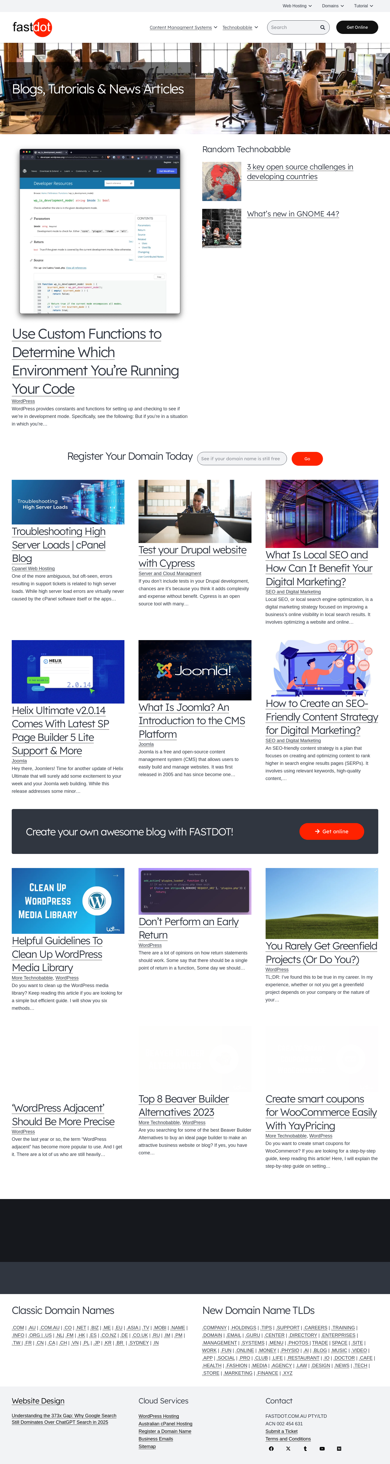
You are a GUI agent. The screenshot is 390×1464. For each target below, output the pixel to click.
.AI (306, 1350)
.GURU (252, 1335)
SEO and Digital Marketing (293, 592)
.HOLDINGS (243, 1327)
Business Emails (156, 1439)
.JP (96, 1342)
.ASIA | (133, 1327)
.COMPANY (214, 1327)
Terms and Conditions (288, 1439)
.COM (18, 1327)
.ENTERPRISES (338, 1335)
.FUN (225, 1350)
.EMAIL (233, 1335)
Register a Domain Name (165, 1431)
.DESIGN (320, 1365)
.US (48, 1335)
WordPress (23, 401)
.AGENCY (281, 1365)
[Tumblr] (305, 1449)
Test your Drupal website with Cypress (192, 556)
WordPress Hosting (159, 1416)
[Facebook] (271, 1449)
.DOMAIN (212, 1335)
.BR (119, 1342)
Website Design (38, 1400)
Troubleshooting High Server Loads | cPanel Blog (58, 545)
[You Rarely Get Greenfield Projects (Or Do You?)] (322, 903)
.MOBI (159, 1327)
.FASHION (236, 1365)
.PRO (244, 1358)
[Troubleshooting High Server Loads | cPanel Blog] (68, 502)
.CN (39, 1342)
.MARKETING (238, 1373)
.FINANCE (267, 1373)
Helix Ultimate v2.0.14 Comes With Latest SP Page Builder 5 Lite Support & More (60, 730)
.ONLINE (244, 1350)
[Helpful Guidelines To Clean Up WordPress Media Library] (68, 901)
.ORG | (36, 1335)
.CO (67, 1327)
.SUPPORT (287, 1327)
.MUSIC (339, 1350)
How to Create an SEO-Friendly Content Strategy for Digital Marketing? (322, 717)
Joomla (19, 761)
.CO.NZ (108, 1335)
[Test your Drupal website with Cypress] (195, 511)
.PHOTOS (298, 1342)
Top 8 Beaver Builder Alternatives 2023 (184, 1105)
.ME (107, 1327)
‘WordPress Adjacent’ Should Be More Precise (63, 1115)
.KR (108, 1342)
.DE (124, 1335)
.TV (145, 1327)
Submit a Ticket (282, 1431)
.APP (207, 1358)
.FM (69, 1335)
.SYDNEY (138, 1342)
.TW (17, 1342)
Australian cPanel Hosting (165, 1423)
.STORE (211, 1373)
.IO (326, 1358)
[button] (309, 6)
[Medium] (339, 1449)
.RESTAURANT (303, 1358)
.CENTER (274, 1335)
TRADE (320, 1342)
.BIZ (94, 1327)
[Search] (298, 28)
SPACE (339, 1342)
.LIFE (277, 1358)
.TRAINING (343, 1327)
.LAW (301, 1365)
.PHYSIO (289, 1350)
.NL (59, 1335)
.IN (156, 1342)
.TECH (360, 1365)
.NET (81, 1327)
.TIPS (266, 1327)
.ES (93, 1335)
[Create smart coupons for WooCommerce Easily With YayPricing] (322, 1059)
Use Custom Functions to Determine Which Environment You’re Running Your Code (95, 361)
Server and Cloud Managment (170, 573)
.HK (81, 1335)
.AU (32, 1327)
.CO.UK (140, 1335)
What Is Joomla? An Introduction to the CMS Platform (192, 720)
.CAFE (366, 1358)
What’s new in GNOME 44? (293, 213)
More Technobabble (32, 978)
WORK (209, 1350)
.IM (167, 1335)
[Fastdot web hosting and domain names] (33, 27)
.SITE (357, 1342)
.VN (75, 1342)
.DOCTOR (344, 1358)
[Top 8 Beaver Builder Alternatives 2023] (195, 1059)
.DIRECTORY (303, 1335)
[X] (288, 1449)
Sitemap (147, 1446)
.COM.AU (49, 1327)
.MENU (276, 1342)
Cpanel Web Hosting (33, 568)
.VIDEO (359, 1350)
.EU (119, 1327)
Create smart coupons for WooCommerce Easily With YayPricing (321, 1112)
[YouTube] (322, 1449)
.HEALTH (212, 1365)
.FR (28, 1342)
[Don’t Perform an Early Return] (195, 891)
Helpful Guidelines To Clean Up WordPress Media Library (57, 954)
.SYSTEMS (253, 1342)
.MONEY (267, 1350)
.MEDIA (259, 1365)
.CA (51, 1342)
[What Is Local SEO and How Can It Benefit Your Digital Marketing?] (322, 514)
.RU (156, 1335)
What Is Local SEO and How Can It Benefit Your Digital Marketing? (319, 568)
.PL (85, 1342)
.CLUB (261, 1358)
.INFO (18, 1335)
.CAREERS (315, 1327)
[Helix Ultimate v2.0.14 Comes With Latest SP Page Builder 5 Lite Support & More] (68, 672)
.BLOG (320, 1350)
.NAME (177, 1327)
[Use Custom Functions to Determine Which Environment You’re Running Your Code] (100, 234)
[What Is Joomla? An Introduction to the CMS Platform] (195, 670)
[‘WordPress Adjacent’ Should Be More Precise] (68, 1064)
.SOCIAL (226, 1358)
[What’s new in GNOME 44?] (221, 228)
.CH (63, 1342)
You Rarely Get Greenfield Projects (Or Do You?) (321, 953)
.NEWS (341, 1365)
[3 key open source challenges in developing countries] (221, 181)
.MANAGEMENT (219, 1342)
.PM (178, 1335)
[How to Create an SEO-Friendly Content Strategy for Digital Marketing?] (322, 668)
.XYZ (287, 1373)
